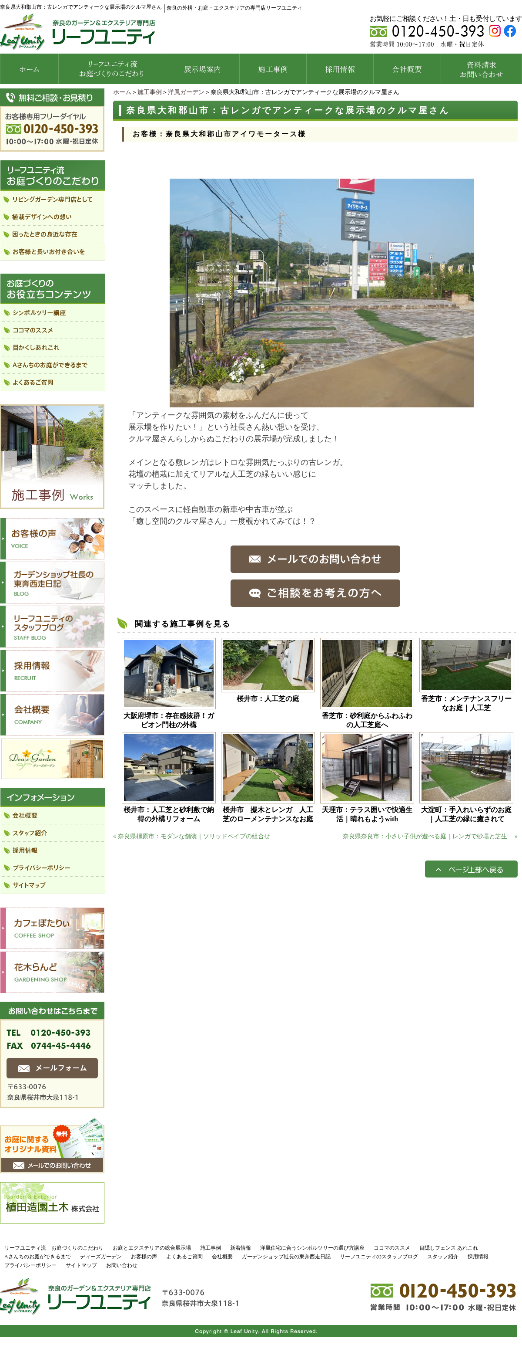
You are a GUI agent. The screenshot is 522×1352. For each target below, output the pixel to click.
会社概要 (222, 1257)
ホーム (122, 92)
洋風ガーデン (186, 92)
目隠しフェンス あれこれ (448, 1248)
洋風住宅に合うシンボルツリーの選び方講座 (312, 1248)
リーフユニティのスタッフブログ (379, 1257)
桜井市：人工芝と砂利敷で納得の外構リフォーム (169, 814)
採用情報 (478, 1257)
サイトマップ (81, 1265)
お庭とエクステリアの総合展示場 (152, 1248)
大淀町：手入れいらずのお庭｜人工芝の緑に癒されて (466, 814)
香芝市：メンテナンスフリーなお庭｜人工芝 (466, 703)
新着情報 (240, 1248)
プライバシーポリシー (30, 1265)
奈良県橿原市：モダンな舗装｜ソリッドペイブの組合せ (194, 836)
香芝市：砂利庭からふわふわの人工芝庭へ (367, 720)
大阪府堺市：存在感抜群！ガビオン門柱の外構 (169, 720)
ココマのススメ (392, 1248)
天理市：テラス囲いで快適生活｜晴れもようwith (367, 814)
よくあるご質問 (184, 1257)
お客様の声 (144, 1257)
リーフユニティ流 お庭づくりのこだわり (54, 1248)
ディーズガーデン (101, 1257)
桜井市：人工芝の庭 (268, 698)
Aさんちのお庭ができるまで (37, 1257)
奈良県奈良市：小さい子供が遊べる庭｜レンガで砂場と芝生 (428, 836)
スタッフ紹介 (442, 1257)
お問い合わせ (121, 1265)
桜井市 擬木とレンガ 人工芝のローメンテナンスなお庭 (268, 814)
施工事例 (149, 92)
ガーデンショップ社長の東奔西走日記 (286, 1257)
